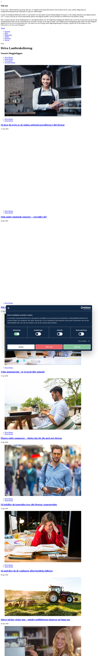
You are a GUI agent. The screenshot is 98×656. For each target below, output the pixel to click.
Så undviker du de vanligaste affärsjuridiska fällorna (27, 519)
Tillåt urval (49, 347)
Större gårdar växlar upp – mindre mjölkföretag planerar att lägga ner (35, 568)
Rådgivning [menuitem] (8, 35)
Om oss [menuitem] (7, 40)
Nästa (8, 638)
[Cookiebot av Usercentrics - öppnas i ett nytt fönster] (82, 308)
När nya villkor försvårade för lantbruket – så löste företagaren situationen (37, 256)
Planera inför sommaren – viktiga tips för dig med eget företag (31, 387)
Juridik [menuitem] (7, 37)
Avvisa (21, 347)
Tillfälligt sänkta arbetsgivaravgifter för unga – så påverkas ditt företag (36, 633)
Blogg (3, 28)
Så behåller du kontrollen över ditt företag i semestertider (29, 453)
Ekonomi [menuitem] (7, 31)
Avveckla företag (10, 62)
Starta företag (9, 59)
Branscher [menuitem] (8, 38)
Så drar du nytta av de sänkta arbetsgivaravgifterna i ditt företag (33, 125)
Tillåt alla (77, 347)
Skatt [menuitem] (6, 33)
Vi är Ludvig (8, 61)
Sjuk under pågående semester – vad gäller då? (24, 191)
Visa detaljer (82, 341)
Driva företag (9, 57)
